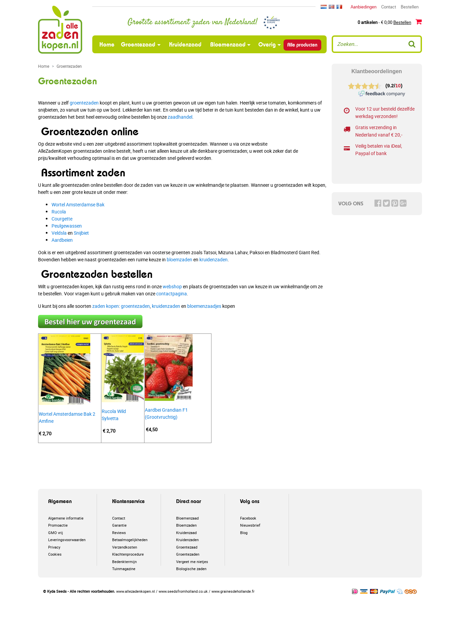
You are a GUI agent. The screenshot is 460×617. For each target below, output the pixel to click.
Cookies (55, 554)
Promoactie (58, 525)
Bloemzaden (186, 525)
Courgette (62, 218)
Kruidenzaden (187, 539)
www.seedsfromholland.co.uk (183, 591)
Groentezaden (187, 554)
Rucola (59, 211)
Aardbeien (62, 240)
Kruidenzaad (185, 44)
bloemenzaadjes (204, 306)
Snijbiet (81, 233)
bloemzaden (179, 259)
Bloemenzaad (227, 44)
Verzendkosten (124, 547)
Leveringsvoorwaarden (67, 539)
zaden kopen (105, 306)
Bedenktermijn (124, 561)
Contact (388, 7)
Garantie (119, 525)
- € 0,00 (390, 21)
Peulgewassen (67, 226)
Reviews (119, 532)
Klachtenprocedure (128, 554)
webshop (172, 286)
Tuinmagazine (123, 568)
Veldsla (59, 233)
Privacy (54, 547)
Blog (244, 532)
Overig (267, 44)
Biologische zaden (191, 568)
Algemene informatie (66, 518)
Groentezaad (138, 44)
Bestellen (410, 7)
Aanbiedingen (363, 7)
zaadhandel (180, 117)
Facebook (248, 518)
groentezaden (84, 102)
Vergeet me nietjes (192, 561)
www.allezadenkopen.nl (135, 591)
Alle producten (302, 45)
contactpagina (171, 293)
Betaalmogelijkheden (129, 539)
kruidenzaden (213, 259)
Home (107, 44)
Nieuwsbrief (250, 525)
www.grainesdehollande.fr (233, 591)
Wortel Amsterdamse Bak (78, 204)
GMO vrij (55, 532)
